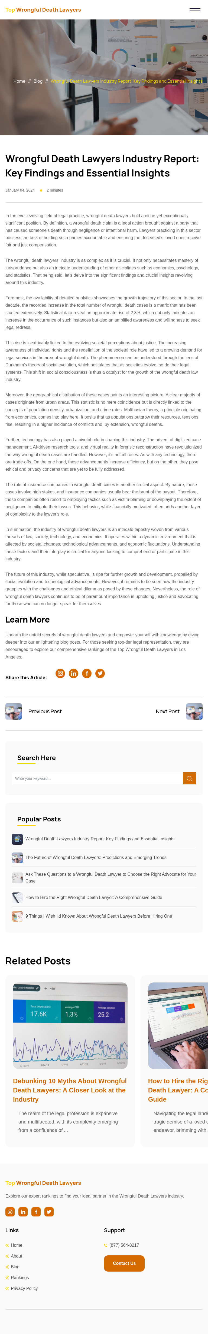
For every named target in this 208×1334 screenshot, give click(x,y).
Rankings (20, 1277)
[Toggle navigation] (195, 9)
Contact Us (124, 1263)
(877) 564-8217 (124, 1245)
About (16, 1256)
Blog (38, 81)
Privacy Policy (24, 1288)
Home (19, 81)
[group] (70, 1061)
